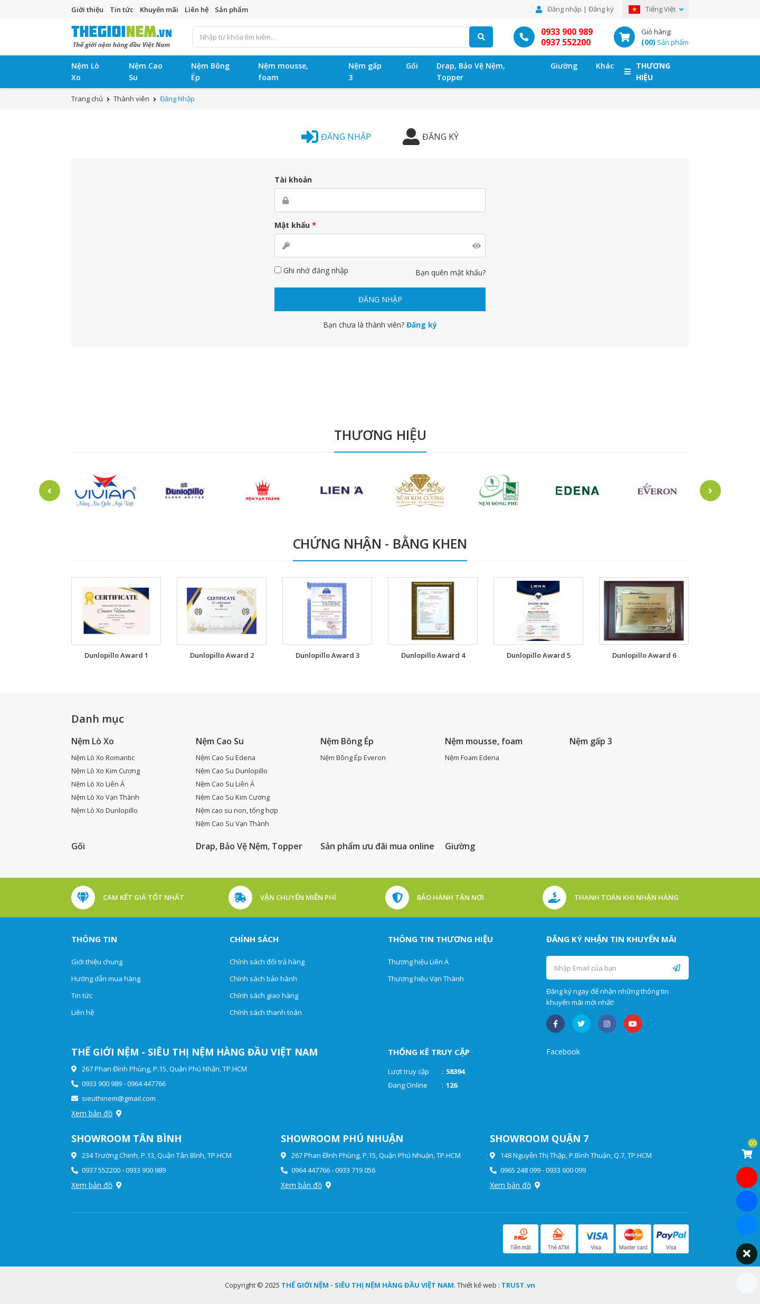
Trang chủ (87, 98)
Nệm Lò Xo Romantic (103, 757)
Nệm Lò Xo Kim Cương (105, 770)
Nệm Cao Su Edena (226, 757)
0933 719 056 (355, 1170)
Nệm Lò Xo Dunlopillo (104, 810)
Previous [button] (44, 490)
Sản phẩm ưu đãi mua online (377, 846)
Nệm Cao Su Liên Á (225, 784)
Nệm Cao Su (146, 71)
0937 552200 (566, 42)
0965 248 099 (520, 1170)
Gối (412, 66)
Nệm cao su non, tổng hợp (237, 810)
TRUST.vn (518, 1285)
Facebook (563, 1052)
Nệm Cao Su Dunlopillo (232, 770)
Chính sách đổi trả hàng (267, 961)
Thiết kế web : (478, 1285)
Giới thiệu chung (96, 961)
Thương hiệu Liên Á (418, 961)
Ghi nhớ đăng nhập (311, 270)
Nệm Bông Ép (210, 71)
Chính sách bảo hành (263, 978)
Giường (563, 66)
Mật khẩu (295, 225)
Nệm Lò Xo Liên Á (98, 784)
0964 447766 (146, 1083)
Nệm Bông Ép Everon (353, 757)
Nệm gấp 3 (365, 71)
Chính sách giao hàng (264, 995)
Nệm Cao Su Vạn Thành (233, 823)
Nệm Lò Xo (85, 71)
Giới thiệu (87, 9)
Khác (605, 66)
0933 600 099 (566, 1170)
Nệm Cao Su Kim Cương (233, 797)
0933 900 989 (567, 31)
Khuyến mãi (159, 9)
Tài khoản (293, 180)
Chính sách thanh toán (266, 1012)
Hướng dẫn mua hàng (105, 978)
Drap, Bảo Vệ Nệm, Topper (470, 71)
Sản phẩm (231, 9)
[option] (105, 490)
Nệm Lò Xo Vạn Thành (105, 797)
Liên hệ (196, 9)
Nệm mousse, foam (283, 71)
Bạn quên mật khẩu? (450, 272)
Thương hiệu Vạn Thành (426, 978)
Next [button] (715, 490)
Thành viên (131, 98)
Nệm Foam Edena (472, 757)
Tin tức (122, 9)
